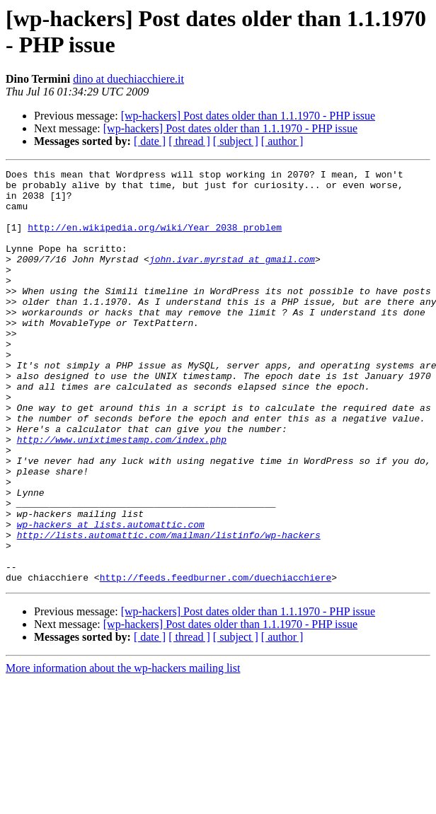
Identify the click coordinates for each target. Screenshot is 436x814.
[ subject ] (235, 141)
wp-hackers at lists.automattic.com (111, 596)
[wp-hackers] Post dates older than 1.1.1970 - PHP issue (248, 116)
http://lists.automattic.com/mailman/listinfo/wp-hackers (169, 609)
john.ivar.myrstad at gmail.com (232, 278)
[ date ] (150, 141)
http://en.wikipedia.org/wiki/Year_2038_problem (155, 239)
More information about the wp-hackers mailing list (123, 751)
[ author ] (282, 141)
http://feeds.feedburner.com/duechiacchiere (216, 659)
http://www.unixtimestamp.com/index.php (121, 494)
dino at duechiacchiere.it (128, 79)
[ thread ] (189, 141)
